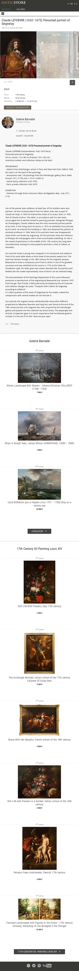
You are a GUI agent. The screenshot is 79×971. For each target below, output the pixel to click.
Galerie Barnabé (25, 119)
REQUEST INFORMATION (18, 107)
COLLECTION (28, 136)
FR (68, 3)
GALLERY (19, 136)
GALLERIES (21, 9)
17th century (14, 324)
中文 (76, 3)
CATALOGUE (5, 9)
